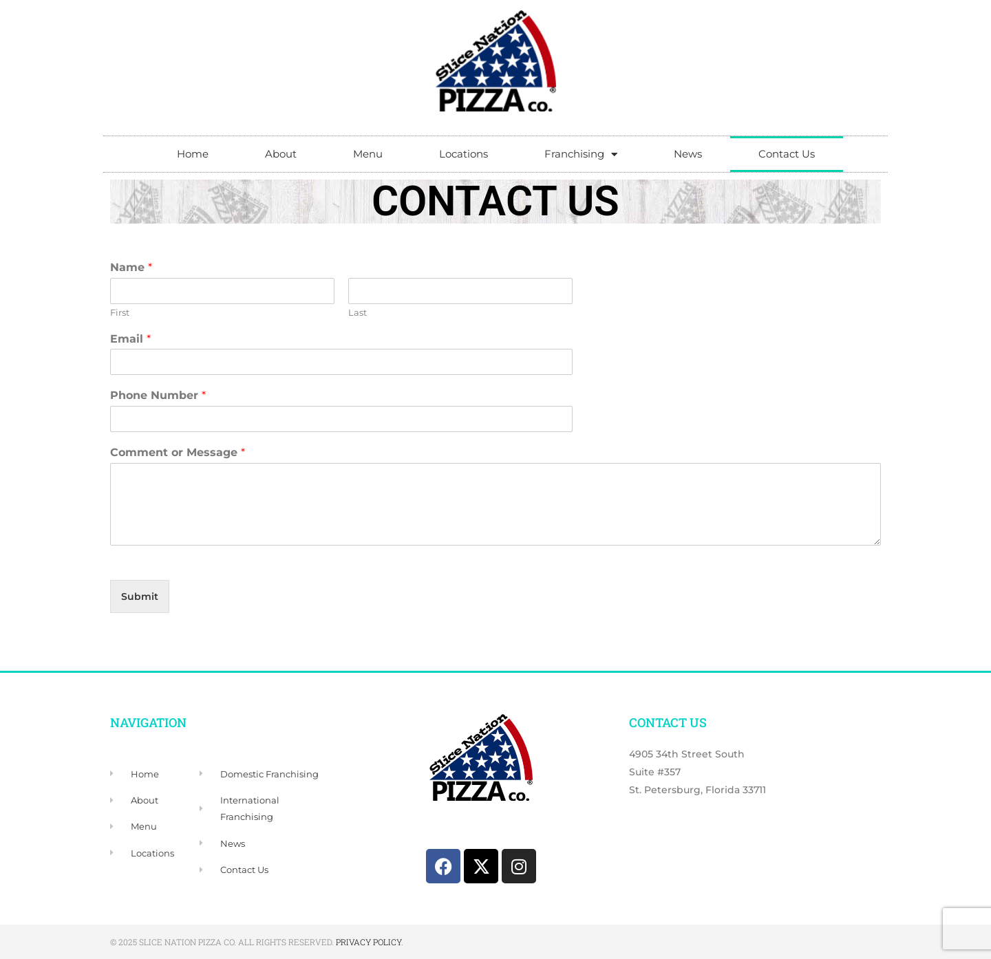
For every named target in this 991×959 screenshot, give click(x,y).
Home (193, 153)
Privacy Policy (368, 941)
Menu (368, 153)
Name (131, 267)
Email (130, 338)
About (281, 153)
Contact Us (786, 153)
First (119, 312)
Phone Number (158, 395)
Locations (463, 153)
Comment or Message (177, 452)
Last (357, 312)
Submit (139, 596)
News (688, 153)
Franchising (580, 154)
